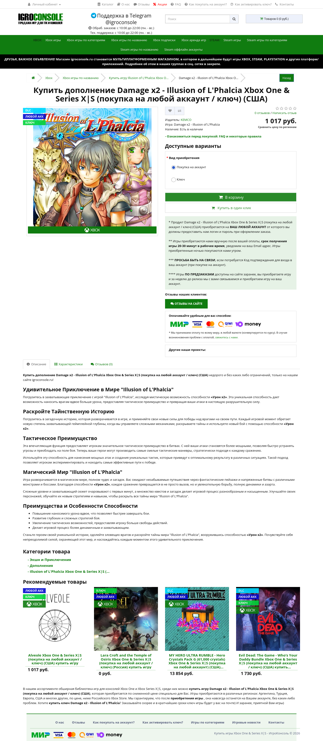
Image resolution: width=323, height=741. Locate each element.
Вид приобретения (184, 158)
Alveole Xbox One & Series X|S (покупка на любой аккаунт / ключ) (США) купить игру (55, 659)
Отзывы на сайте (186, 304)
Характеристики (68, 364)
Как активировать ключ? (163, 722)
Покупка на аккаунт (188, 167)
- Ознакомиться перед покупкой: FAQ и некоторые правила (213, 136)
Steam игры (232, 40)
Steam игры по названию (139, 49)
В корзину (230, 197)
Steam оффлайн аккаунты (183, 49)
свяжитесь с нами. (226, 337)
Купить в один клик (230, 207)
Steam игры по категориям (267, 40)
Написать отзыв (284, 113)
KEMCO (186, 120)
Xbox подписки (164, 40)
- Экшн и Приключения (49, 559)
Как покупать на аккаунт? (114, 722)
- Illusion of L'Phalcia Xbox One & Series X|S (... (69, 571)
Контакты (284, 4)
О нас (59, 722)
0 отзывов (262, 113)
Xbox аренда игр (193, 40)
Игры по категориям (207, 722)
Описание (36, 364)
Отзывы (78, 722)
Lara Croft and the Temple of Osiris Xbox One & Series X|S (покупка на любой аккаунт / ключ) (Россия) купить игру (126, 661)
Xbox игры (53, 40)
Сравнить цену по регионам (277, 127)
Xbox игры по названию (129, 40)
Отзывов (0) (101, 364)
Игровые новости (246, 722)
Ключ (178, 179)
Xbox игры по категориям (86, 40)
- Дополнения (40, 565)
